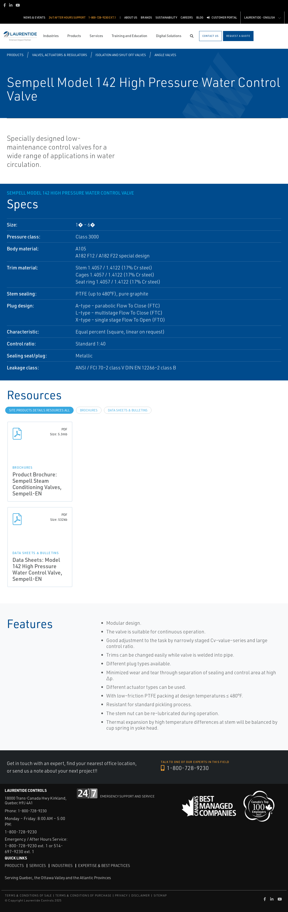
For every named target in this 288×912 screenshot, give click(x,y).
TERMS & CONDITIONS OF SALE (28, 895)
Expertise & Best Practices (104, 865)
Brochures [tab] (89, 410)
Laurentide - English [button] (259, 17)
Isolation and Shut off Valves (120, 55)
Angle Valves (165, 55)
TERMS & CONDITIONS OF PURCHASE (83, 895)
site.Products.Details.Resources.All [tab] (39, 410)
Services (37, 865)
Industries (61, 865)
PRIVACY (121, 895)
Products (15, 55)
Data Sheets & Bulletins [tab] (128, 410)
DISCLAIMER (140, 895)
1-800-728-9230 (185, 767)
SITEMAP (160, 895)
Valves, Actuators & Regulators (59, 55)
